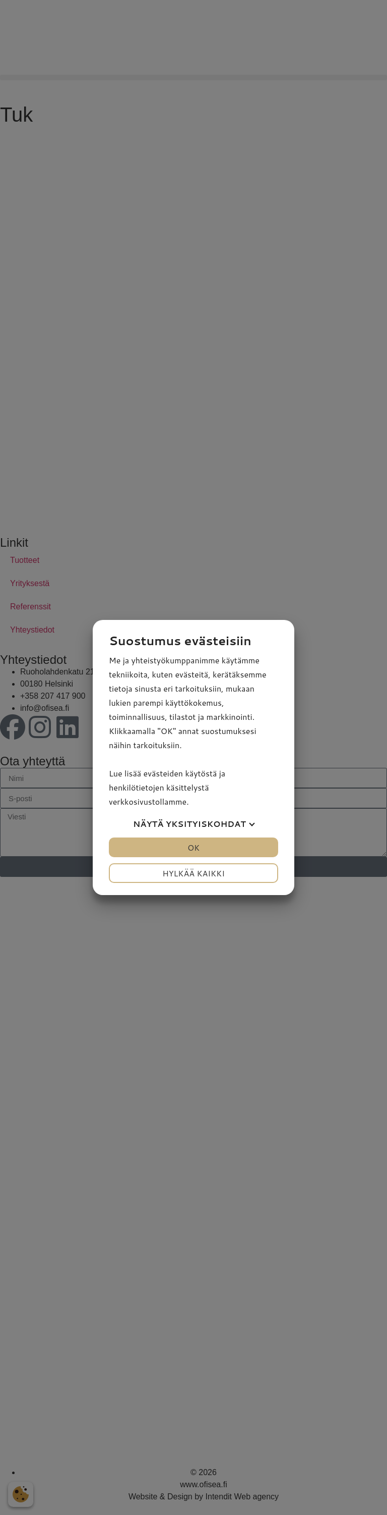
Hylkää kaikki (193, 873)
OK (193, 847)
